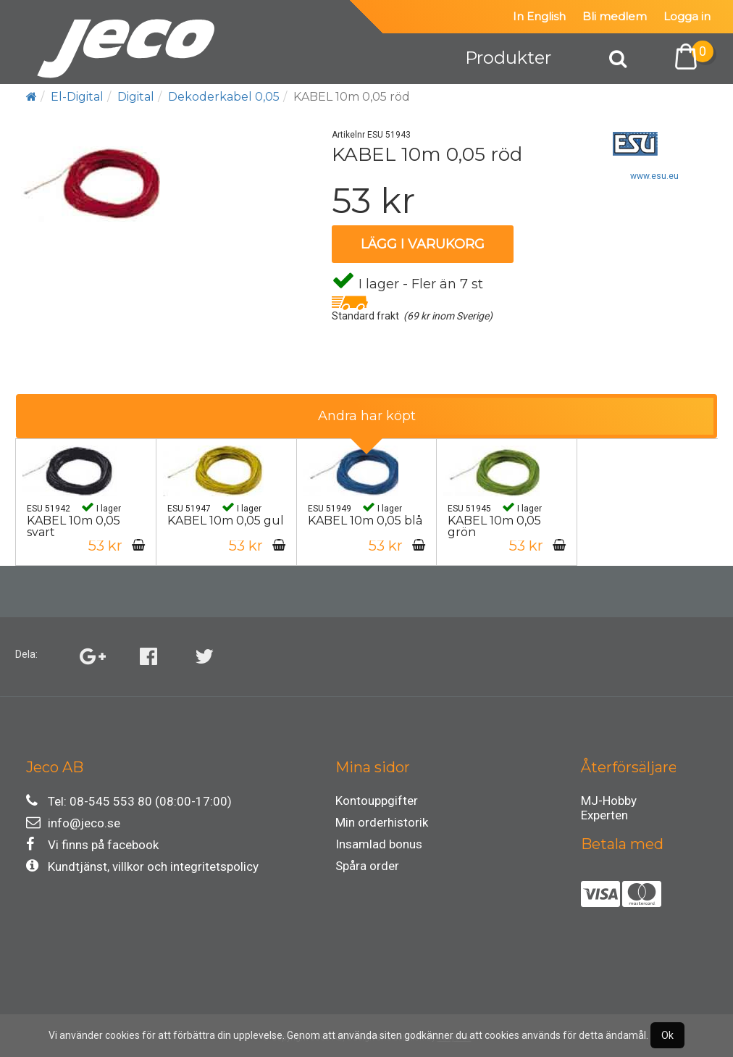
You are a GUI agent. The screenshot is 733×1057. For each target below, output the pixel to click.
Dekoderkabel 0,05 (224, 97)
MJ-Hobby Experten (609, 802)
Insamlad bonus (378, 844)
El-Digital (77, 97)
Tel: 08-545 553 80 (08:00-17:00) (129, 801)
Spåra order (367, 865)
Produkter (508, 57)
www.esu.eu (654, 176)
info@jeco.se (73, 822)
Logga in (687, 16)
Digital (135, 97)
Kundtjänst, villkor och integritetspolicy (142, 866)
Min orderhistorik (381, 822)
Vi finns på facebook (92, 844)
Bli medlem (614, 16)
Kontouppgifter (376, 800)
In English (539, 16)
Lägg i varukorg (423, 244)
